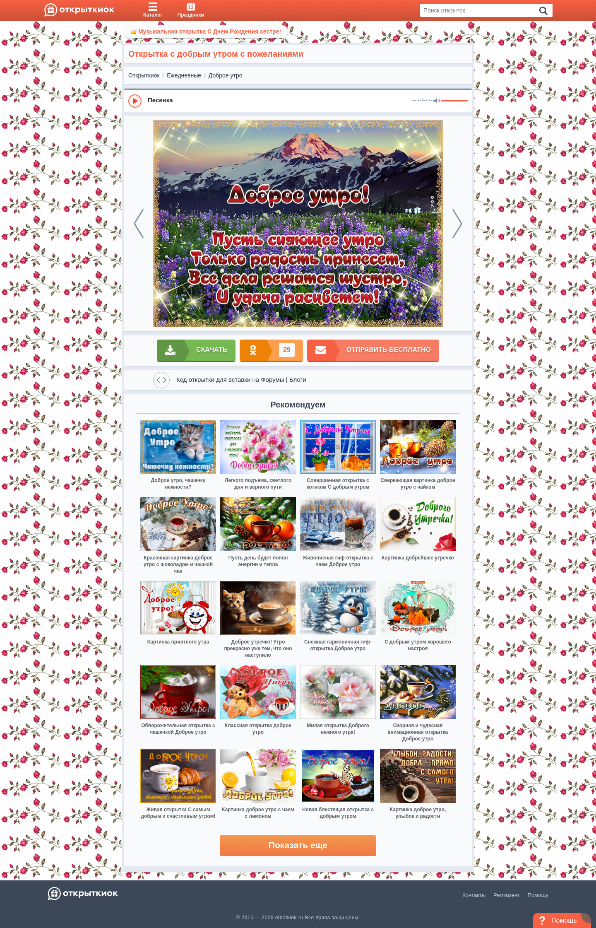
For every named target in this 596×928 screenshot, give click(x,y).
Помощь (538, 895)
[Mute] (437, 101)
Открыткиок (144, 75)
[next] (457, 223)
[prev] (138, 223)
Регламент (506, 895)
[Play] (135, 101)
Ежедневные (184, 75)
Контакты (473, 895)
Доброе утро (226, 75)
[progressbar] (454, 101)
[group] (298, 100)
